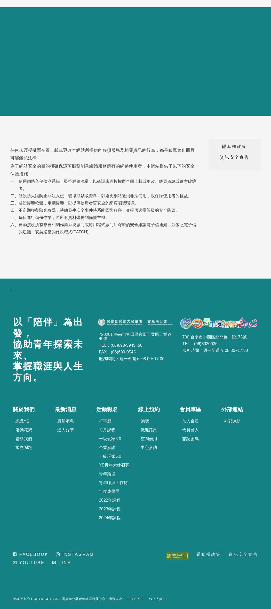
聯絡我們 (23, 439)
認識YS (22, 421)
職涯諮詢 (149, 430)
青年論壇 (107, 474)
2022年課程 (110, 500)
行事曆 (105, 421)
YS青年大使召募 (114, 465)
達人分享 (65, 430)
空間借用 (149, 439)
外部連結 (232, 421)
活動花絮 (23, 430)
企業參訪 (107, 447)
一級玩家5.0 (110, 456)
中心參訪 (149, 447)
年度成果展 (109, 491)
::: (1, 3)
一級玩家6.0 (110, 439)
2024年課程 (110, 518)
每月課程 (107, 430)
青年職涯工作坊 (113, 482)
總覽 (145, 421)
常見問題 (23, 447)
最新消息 (65, 421)
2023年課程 (110, 509)
